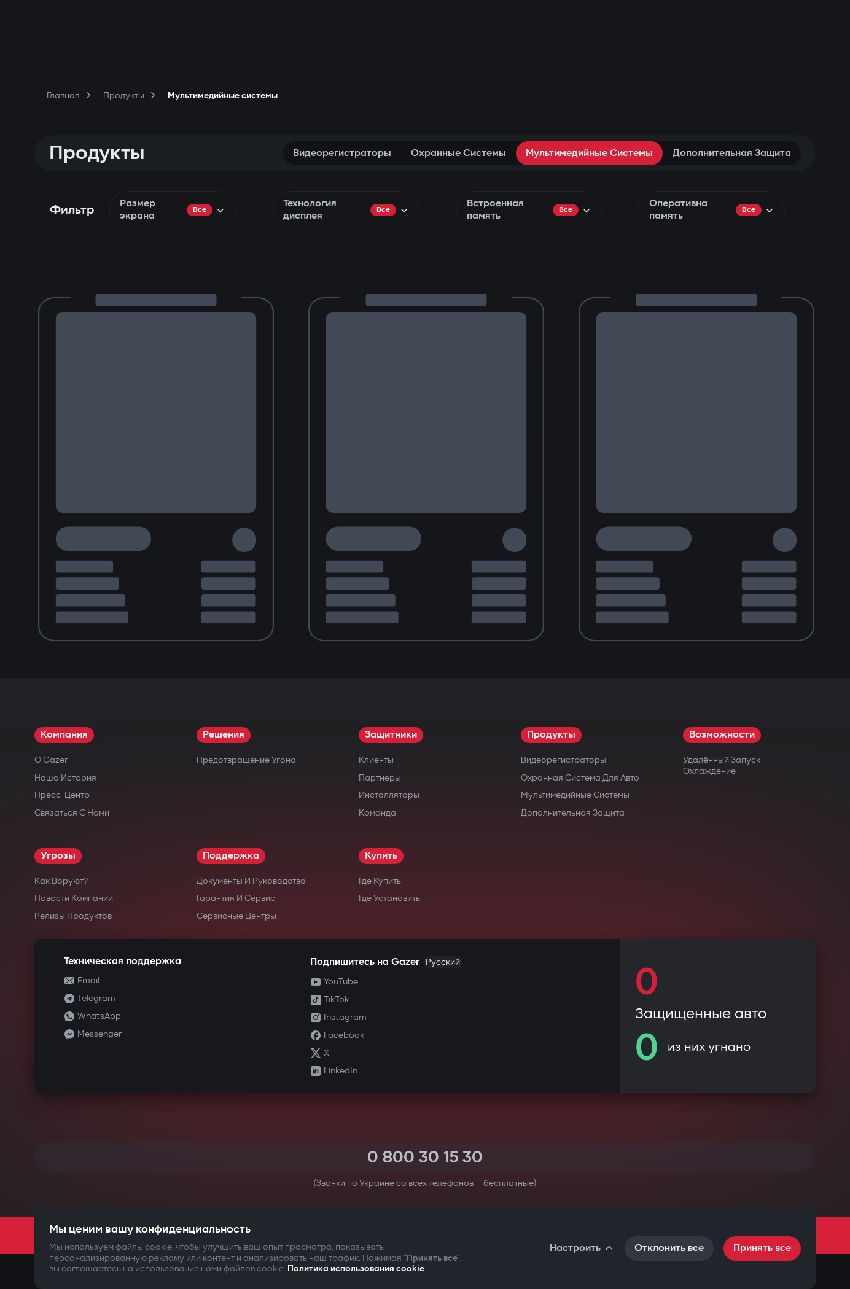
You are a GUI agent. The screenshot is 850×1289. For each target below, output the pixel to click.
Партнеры (380, 778)
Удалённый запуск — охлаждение (725, 765)
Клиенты (376, 760)
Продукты (551, 735)
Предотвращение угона (246, 760)
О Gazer (51, 760)
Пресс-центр (62, 795)
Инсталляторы (389, 795)
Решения (223, 735)
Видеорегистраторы (342, 153)
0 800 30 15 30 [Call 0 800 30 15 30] (425, 1157)
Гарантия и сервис (236, 898)
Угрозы (58, 856)
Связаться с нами (71, 813)
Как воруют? (61, 881)
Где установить (389, 898)
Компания (64, 735)
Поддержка (231, 856)
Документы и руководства (251, 881)
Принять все (762, 1248)
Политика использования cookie (355, 1268)
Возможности (722, 735)
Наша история (65, 778)
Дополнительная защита (732, 153)
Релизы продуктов (73, 916)
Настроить (582, 1248)
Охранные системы (458, 153)
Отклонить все (669, 1248)
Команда (377, 813)
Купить (381, 856)
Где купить (380, 881)
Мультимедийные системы (589, 153)
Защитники (391, 735)
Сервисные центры (236, 916)
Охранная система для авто (580, 778)
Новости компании (73, 898)
